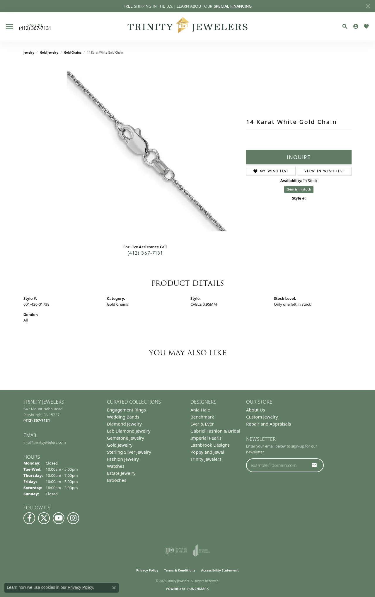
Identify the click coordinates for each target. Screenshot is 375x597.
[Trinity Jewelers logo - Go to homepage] (187, 27)
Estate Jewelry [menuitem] (121, 473)
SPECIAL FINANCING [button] (233, 6)
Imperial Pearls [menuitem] (205, 438)
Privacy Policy (147, 570)
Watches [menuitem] (116, 466)
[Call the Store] (36, 420)
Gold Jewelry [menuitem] (119, 445)
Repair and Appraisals (268, 424)
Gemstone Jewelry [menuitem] (125, 438)
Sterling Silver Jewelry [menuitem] (129, 452)
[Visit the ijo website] (176, 550)
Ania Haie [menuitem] (200, 410)
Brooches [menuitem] (116, 480)
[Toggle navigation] (9, 26)
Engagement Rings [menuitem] (126, 410)
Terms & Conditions (179, 570)
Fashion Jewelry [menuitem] (123, 459)
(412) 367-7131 (145, 253)
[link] (35, 27)
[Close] (367, 6)
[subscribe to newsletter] (314, 465)
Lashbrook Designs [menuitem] (210, 445)
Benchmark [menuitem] (202, 417)
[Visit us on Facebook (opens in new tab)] (29, 518)
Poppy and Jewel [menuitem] (207, 452)
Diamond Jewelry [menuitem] (124, 424)
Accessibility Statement (220, 570)
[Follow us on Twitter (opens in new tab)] (44, 518)
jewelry (28, 52)
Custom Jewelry (262, 417)
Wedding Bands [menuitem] (123, 417)
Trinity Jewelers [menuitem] (205, 459)
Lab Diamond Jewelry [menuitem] (128, 431)
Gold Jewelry (49, 52)
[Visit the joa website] (201, 550)
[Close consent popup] (114, 587)
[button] (345, 26)
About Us (255, 410)
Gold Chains (72, 52)
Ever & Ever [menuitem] (202, 424)
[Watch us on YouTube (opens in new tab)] (58, 518)
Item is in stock (299, 189)
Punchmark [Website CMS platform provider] (198, 588)
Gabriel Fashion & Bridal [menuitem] (215, 431)
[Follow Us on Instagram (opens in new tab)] (73, 518)
